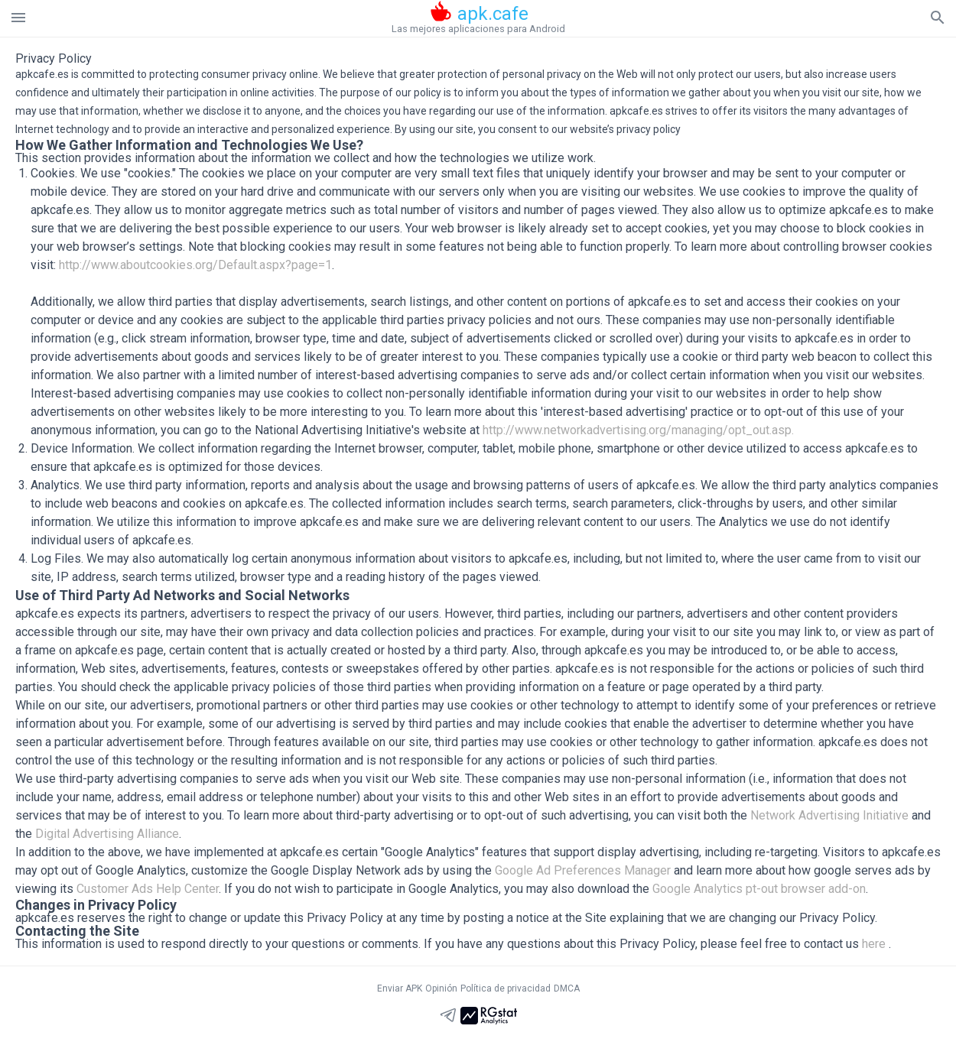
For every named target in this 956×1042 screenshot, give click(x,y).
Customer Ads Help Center (147, 888)
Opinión (441, 988)
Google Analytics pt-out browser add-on (759, 888)
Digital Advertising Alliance (107, 833)
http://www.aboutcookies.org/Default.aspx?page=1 (195, 265)
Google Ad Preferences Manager (583, 870)
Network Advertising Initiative (829, 815)
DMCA (567, 988)
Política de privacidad (505, 988)
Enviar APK (399, 988)
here (874, 944)
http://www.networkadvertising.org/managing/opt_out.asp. (638, 430)
